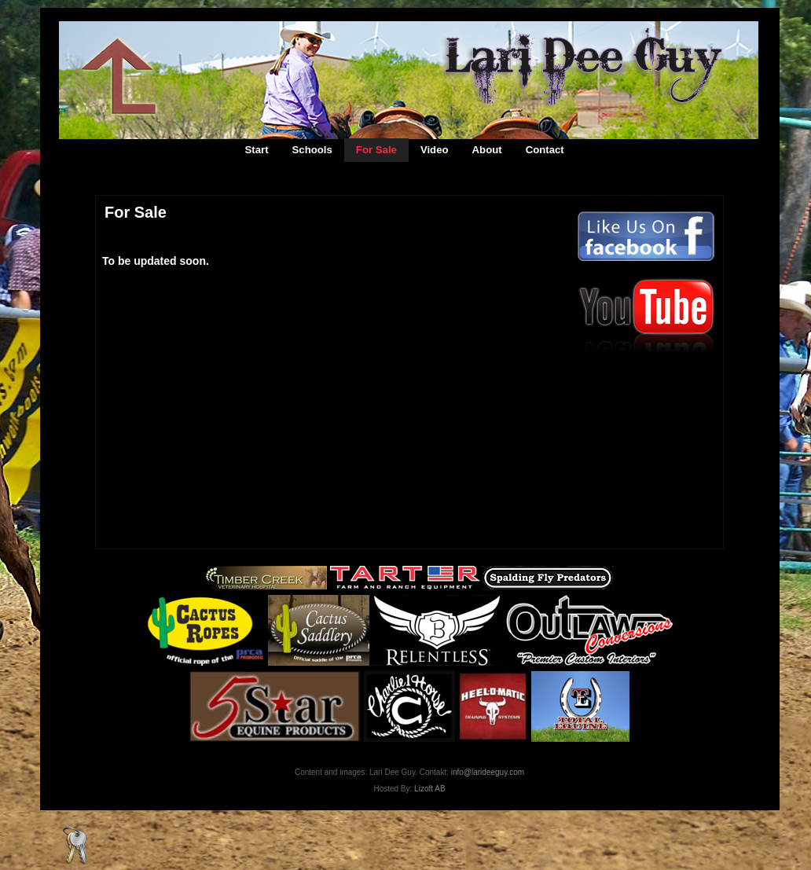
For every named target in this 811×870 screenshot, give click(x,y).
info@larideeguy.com (487, 772)
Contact (545, 150)
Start (257, 150)
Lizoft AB (429, 788)
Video (434, 150)
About (487, 150)
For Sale (376, 150)
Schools (312, 150)
